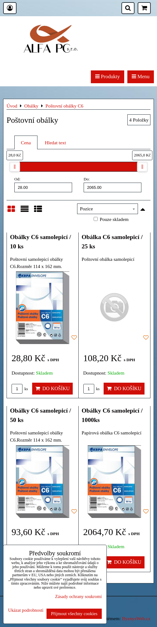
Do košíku (52, 388)
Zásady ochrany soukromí (78, 596)
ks (20, 389)
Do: (112, 184)
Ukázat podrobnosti (25, 610)
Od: (43, 184)
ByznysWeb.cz (136, 618)
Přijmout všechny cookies (74, 613)
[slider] (14, 167)
